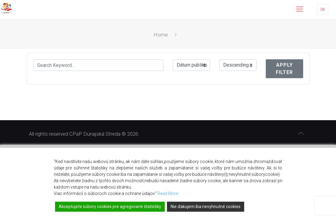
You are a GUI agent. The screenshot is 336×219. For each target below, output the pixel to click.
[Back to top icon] (301, 133)
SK (322, 9)
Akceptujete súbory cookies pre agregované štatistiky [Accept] (110, 206)
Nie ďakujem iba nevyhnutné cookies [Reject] (206, 206)
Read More (168, 193)
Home (161, 35)
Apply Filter (284, 68)
